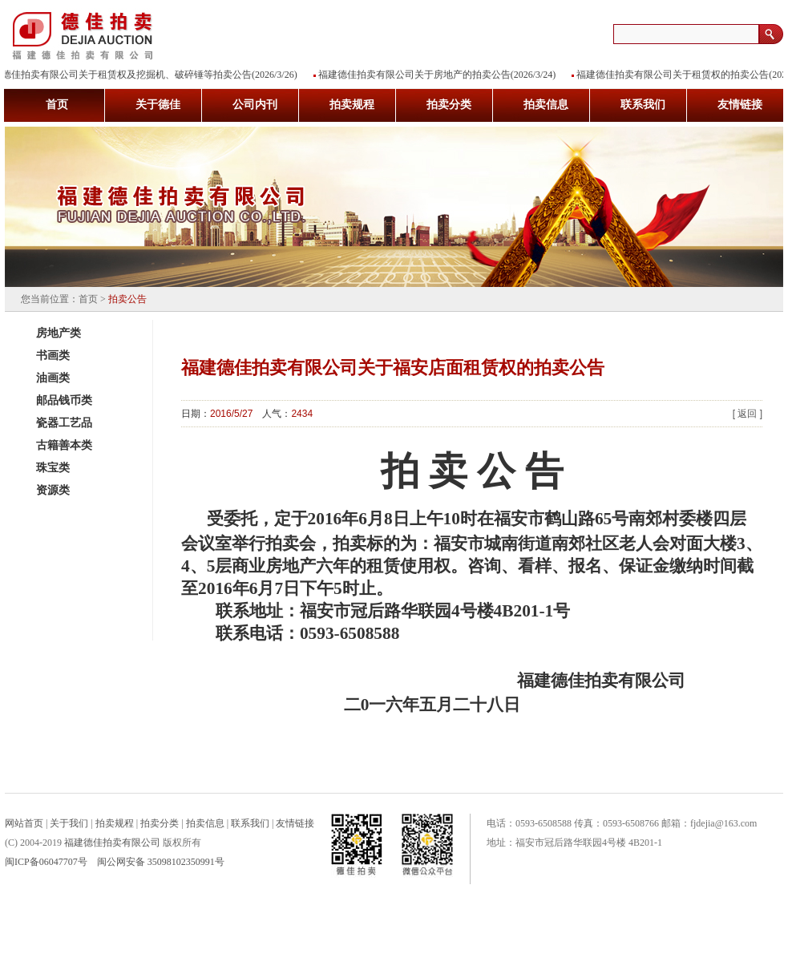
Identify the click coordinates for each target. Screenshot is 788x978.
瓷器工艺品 (64, 423)
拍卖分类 (448, 105)
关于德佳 (157, 105)
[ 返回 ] (747, 413)
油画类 (53, 378)
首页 (88, 299)
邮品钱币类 (64, 400)
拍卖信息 (545, 105)
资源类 (53, 490)
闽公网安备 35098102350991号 (160, 861)
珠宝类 (53, 468)
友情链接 (295, 823)
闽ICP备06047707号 (46, 861)
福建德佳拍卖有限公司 (112, 842)
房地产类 (58, 333)
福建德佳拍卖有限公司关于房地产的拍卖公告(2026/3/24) (440, 74)
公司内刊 (254, 105)
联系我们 (642, 105)
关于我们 (69, 823)
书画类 (53, 356)
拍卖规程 (351, 105)
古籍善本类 (64, 445)
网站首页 (24, 823)
